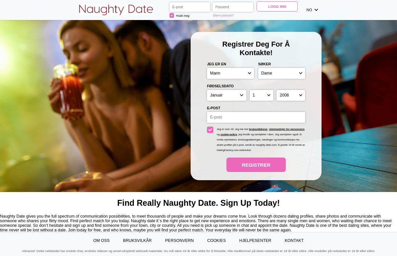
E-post (213, 108)
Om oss (101, 240)
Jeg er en (216, 64)
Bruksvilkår (137, 240)
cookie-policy (228, 134)
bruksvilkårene (258, 129)
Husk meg (179, 15)
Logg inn (277, 7)
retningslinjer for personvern (287, 129)
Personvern (179, 240)
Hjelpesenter (255, 240)
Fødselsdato (220, 86)
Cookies (216, 240)
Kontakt (294, 240)
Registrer (256, 165)
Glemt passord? (223, 15)
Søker (264, 64)
